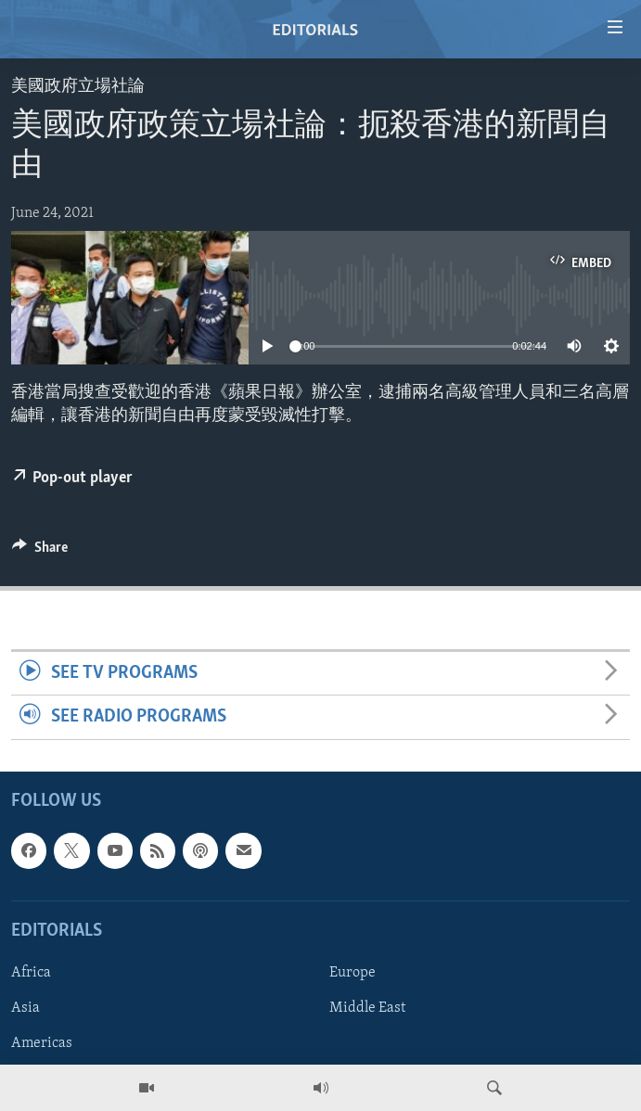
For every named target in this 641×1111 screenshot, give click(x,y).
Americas (41, 1043)
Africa (31, 972)
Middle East (367, 1008)
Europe (352, 972)
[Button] (40, 551)
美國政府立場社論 (78, 87)
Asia (25, 1008)
